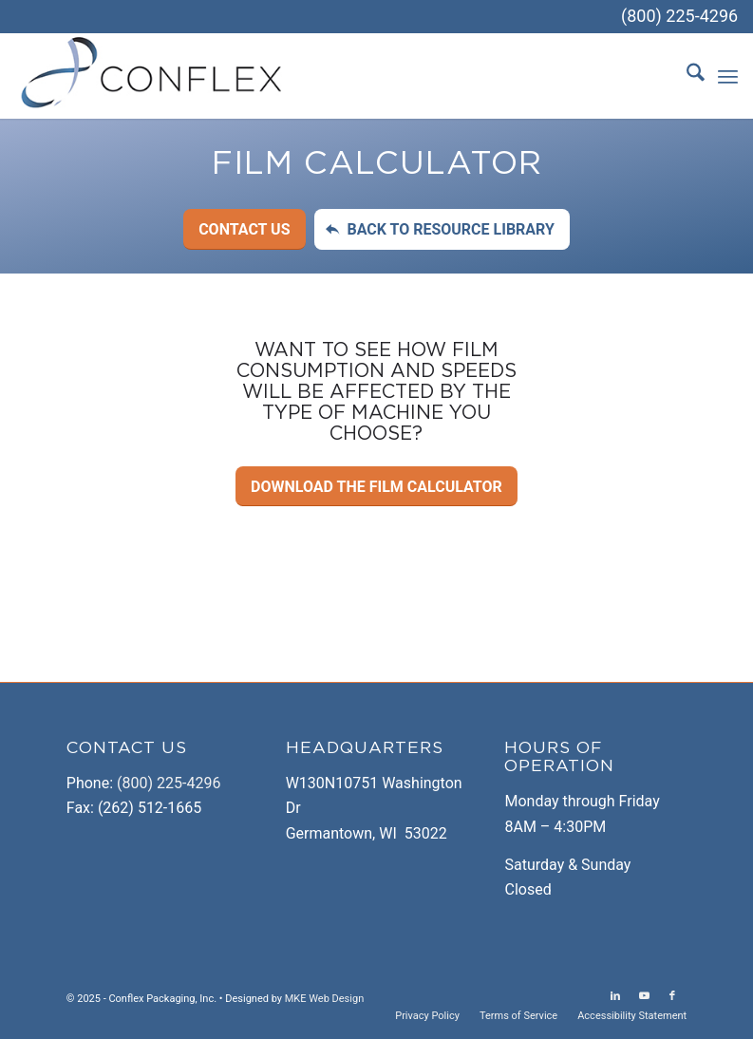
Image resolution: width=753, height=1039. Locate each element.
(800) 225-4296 (679, 16)
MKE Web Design (324, 998)
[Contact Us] (244, 229)
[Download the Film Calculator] (376, 486)
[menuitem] (686, 76)
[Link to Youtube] (644, 996)
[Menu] (728, 76)
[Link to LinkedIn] (615, 996)
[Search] (686, 76)
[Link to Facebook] (672, 996)
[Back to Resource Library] (441, 229)
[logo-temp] (153, 76)
